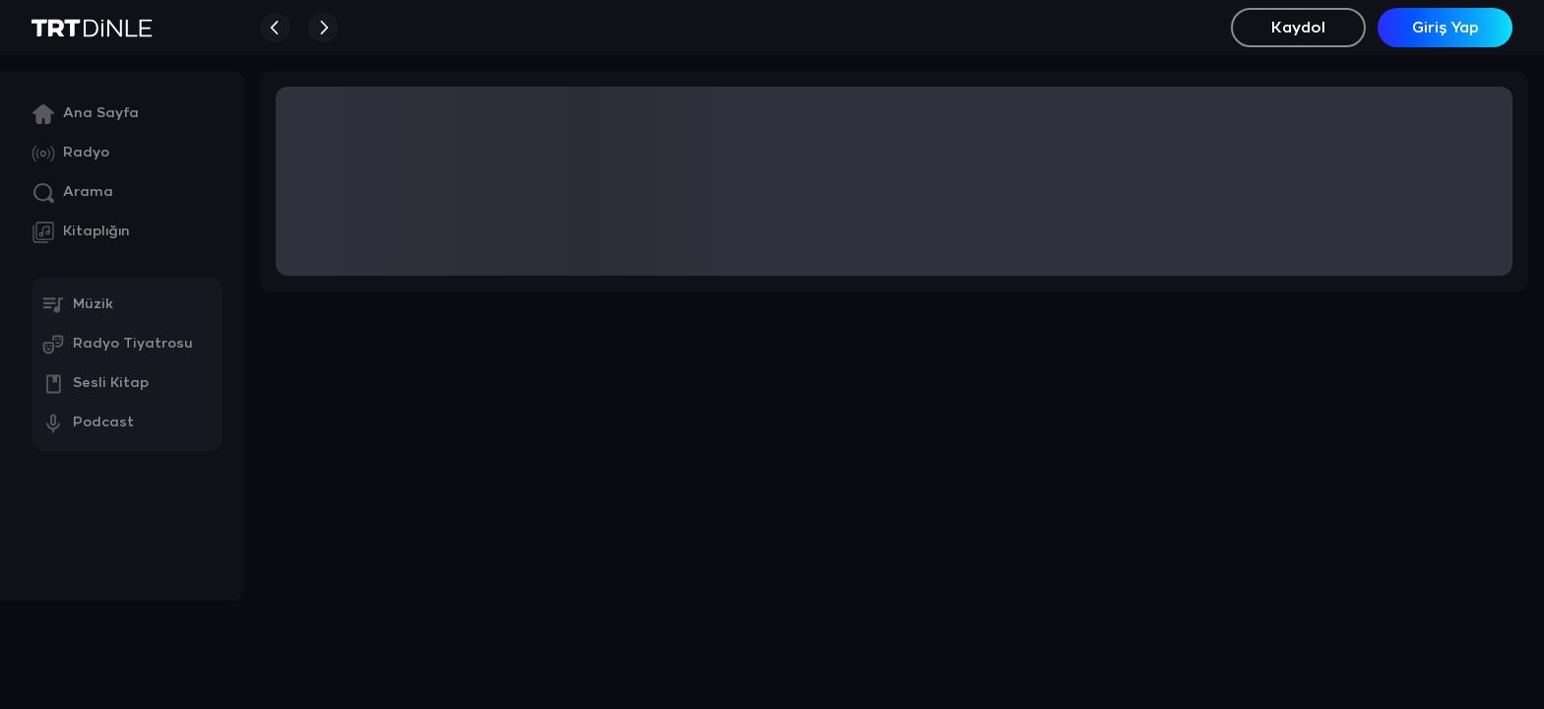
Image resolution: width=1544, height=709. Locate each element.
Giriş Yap (1445, 28)
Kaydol (1298, 28)
